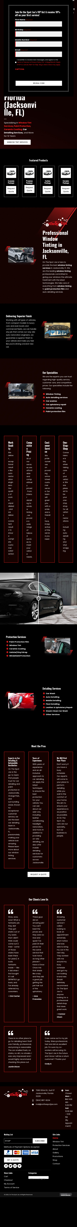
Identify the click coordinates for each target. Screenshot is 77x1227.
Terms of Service (11, 1187)
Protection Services (61, 1145)
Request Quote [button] (11, 190)
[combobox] (38, 1177)
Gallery (56, 1152)
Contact (56, 1163)
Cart (6, 1176)
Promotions (58, 1156)
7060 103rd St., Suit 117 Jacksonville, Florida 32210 (45, 1093)
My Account (9, 1184)
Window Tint (58, 1141)
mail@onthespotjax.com (47, 1104)
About (55, 1149)
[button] (25, 11)
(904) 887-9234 (43, 1100)
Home (55, 1138)
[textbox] (38, 1178)
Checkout (8, 1180)
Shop (55, 1160)
